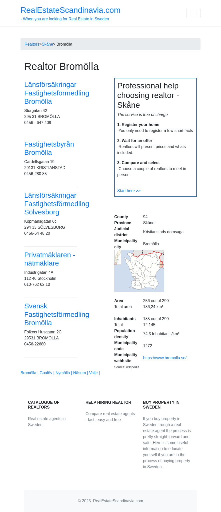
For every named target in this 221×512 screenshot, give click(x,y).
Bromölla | (30, 373)
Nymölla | (64, 373)
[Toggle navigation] (193, 13)
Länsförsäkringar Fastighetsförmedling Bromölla (56, 93)
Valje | (94, 373)
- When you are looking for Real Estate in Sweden (70, 13)
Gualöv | (48, 373)
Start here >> (128, 191)
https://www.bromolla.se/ (164, 358)
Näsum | (81, 373)
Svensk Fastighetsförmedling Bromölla (56, 314)
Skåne (47, 44)
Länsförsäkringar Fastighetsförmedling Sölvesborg (56, 203)
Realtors (32, 44)
